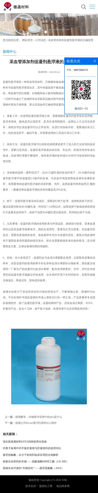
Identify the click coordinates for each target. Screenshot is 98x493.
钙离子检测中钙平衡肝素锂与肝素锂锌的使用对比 (32, 448)
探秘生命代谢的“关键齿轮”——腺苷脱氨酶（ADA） (33, 468)
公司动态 (40, 40)
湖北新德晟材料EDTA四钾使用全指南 (25, 441)
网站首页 (27, 40)
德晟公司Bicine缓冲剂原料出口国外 (36, 423)
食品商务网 (63, 486)
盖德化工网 (45, 486)
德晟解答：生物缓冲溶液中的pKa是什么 (38, 416)
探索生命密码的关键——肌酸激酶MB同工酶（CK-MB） (36, 461)
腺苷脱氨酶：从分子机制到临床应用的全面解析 (30, 454)
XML (65, 480)
